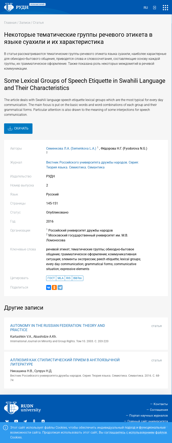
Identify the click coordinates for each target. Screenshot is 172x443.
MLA (61, 278)
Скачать (18, 128)
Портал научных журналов (148, 415)
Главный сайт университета (147, 421)
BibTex (77, 278)
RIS (68, 278)
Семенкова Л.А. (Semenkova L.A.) (71, 148)
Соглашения (159, 410)
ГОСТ (51, 278)
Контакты (161, 404)
